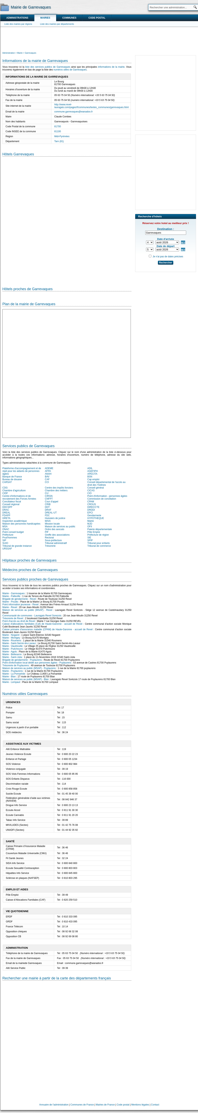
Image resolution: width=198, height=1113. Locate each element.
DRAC (5, 510)
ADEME (49, 468)
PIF (47, 532)
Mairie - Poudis (10, 601)
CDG (5, 487)
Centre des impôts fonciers (59, 487)
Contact (155, 1104)
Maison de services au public (60, 526)
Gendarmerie (94, 515)
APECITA (92, 473)
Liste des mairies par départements (57, 24)
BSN (89, 476)
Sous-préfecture (53, 540)
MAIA (48, 521)
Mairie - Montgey (11, 637)
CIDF (5, 493)
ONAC (5, 529)
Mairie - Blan (9, 676)
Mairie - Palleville (11, 596)
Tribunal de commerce (99, 546)
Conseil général (95, 487)
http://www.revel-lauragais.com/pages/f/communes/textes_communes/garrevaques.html (91, 106)
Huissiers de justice (55, 518)
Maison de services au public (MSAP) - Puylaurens (29, 668)
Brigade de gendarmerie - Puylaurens (22, 660)
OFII (89, 526)
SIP (4, 540)
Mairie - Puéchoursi (12, 648)
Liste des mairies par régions (18, 24)
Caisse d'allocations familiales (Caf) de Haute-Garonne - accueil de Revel (42, 624)
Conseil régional (10, 504)
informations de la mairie (111, 67)
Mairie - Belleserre (12, 654)
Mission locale (52, 523)
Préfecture (7, 534)
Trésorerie (50, 546)
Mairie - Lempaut (11, 682)
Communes (69, 17)
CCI (47, 482)
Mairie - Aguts (9, 651)
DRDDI (91, 510)
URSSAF (7, 548)
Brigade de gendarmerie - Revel (19, 599)
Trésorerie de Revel (12, 618)
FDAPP (6, 515)
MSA (5, 526)
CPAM (90, 501)
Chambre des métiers (56, 490)
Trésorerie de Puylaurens (15, 665)
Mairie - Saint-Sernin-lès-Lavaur (19, 643)
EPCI (90, 512)
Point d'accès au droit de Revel (18, 621)
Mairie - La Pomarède (13, 673)
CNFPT (49, 498)
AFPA (48, 471)
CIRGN (49, 496)
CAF (47, 479)
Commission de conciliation (101, 498)
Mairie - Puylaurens (12, 671)
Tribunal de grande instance (17, 546)
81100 (57, 131)
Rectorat (49, 537)
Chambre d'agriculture (14, 490)
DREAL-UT (51, 512)
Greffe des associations (57, 534)
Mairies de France (105, 1104)
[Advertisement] (99, 39)
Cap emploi (93, 479)
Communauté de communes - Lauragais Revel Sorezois (31, 615)
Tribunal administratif (56, 543)
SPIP (90, 540)
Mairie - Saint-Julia (12, 657)
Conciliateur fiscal (11, 501)
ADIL (90, 468)
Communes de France (82, 1104)
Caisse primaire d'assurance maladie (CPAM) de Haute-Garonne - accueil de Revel (47, 629)
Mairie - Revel (9, 607)
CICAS (91, 490)
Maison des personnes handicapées (21, 523)
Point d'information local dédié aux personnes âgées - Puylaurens (36, 662)
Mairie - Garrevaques (13, 593)
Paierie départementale (99, 529)
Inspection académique (14, 521)
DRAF (48, 510)
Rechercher (165, 262)
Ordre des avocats (54, 529)
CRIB (48, 504)
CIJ (46, 493)
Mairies (45, 17)
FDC (47, 515)
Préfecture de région (98, 534)
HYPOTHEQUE (95, 518)
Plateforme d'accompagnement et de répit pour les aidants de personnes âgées (21, 471)
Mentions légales (140, 1104)
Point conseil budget (13, 532)
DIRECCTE (93, 507)
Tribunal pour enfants (98, 543)
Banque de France (12, 476)
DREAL (6, 512)
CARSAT (7, 482)
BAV (47, 476)
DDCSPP (7, 507)
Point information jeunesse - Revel (20, 604)
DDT (47, 507)
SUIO (5, 543)
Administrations (17, 17)
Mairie (90, 521)
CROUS (91, 504)
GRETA (6, 518)
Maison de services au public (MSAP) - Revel (27, 610)
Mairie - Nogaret (10, 635)
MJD (89, 523)
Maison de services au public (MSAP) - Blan (25, 679)
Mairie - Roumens (11, 640)
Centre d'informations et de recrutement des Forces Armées (19, 497)
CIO (89, 493)
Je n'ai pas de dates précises (168, 256)
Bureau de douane (12, 479)
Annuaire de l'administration (54, 1104)
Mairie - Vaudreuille (12, 646)
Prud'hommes (9, 537)
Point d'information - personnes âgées (107, 496)
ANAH (48, 473)
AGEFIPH (92, 471)
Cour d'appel (51, 501)
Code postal (96, 17)
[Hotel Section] (66, 218)
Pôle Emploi (93, 532)
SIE (89, 537)
